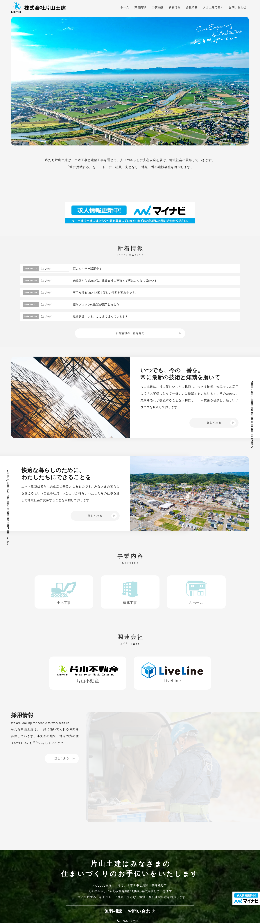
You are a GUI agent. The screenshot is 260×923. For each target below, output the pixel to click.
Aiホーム (196, 603)
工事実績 (157, 7)
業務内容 (140, 7)
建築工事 (130, 603)
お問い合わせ (237, 7)
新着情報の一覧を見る (130, 333)
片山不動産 (87, 680)
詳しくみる (62, 758)
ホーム (124, 7)
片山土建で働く (213, 7)
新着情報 (174, 7)
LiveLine (172, 680)
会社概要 (191, 7)
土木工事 (64, 603)
